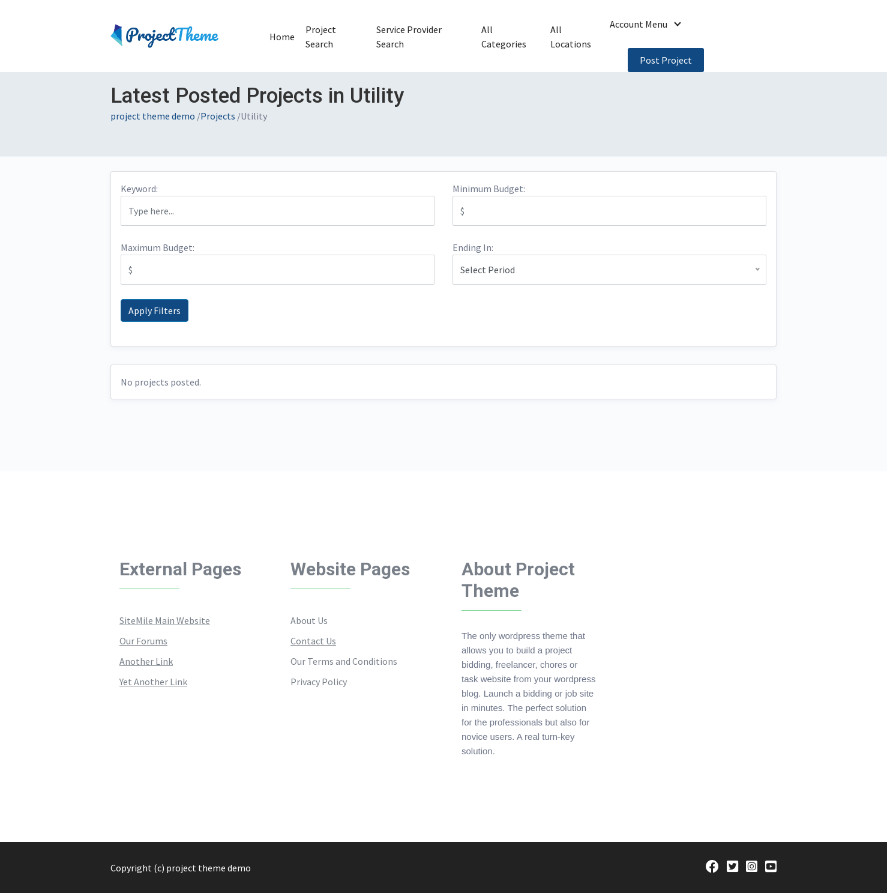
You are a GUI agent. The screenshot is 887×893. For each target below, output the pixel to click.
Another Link (146, 661)
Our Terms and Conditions (343, 661)
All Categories (504, 39)
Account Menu (638, 24)
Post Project (666, 60)
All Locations (571, 39)
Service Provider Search (413, 39)
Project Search (328, 39)
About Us (309, 620)
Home (280, 43)
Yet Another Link (153, 682)
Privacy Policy (318, 682)
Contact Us (313, 641)
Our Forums (143, 641)
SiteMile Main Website (164, 620)
